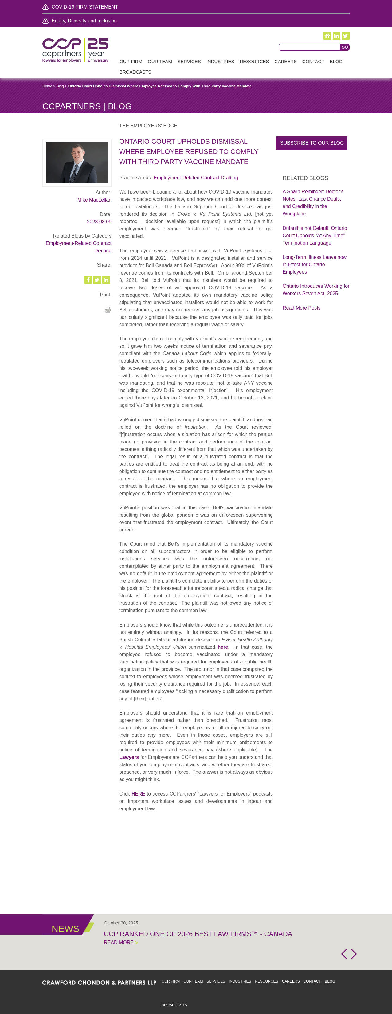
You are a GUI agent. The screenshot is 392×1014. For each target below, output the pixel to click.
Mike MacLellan (94, 199)
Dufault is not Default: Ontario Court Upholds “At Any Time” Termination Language (315, 236)
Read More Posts (302, 308)
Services (215, 981)
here (223, 647)
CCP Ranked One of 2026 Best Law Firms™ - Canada (198, 934)
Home (47, 86)
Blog (60, 86)
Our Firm (171, 981)
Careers (291, 981)
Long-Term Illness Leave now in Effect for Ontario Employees (315, 265)
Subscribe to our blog (312, 143)
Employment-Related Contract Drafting (196, 177)
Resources (266, 981)
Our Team (193, 981)
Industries (240, 981)
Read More (119, 942)
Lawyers (129, 757)
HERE (138, 793)
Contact (312, 981)
